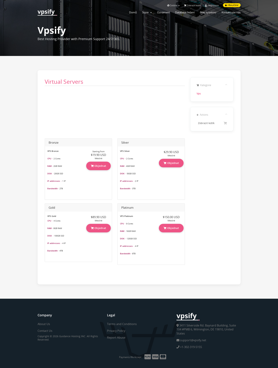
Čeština (173, 5)
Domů (133, 12)
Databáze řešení (185, 12)
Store (147, 12)
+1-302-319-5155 (189, 347)
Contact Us (45, 331)
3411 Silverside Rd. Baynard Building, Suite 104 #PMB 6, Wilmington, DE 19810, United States (206, 329)
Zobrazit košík (192, 5)
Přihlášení (231, 5)
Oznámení (163, 12)
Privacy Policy (116, 331)
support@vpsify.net (191, 340)
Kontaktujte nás (231, 12)
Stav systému (208, 12)
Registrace (212, 5)
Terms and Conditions (122, 324)
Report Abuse (116, 337)
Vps (199, 93)
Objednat (98, 166)
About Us (44, 324)
